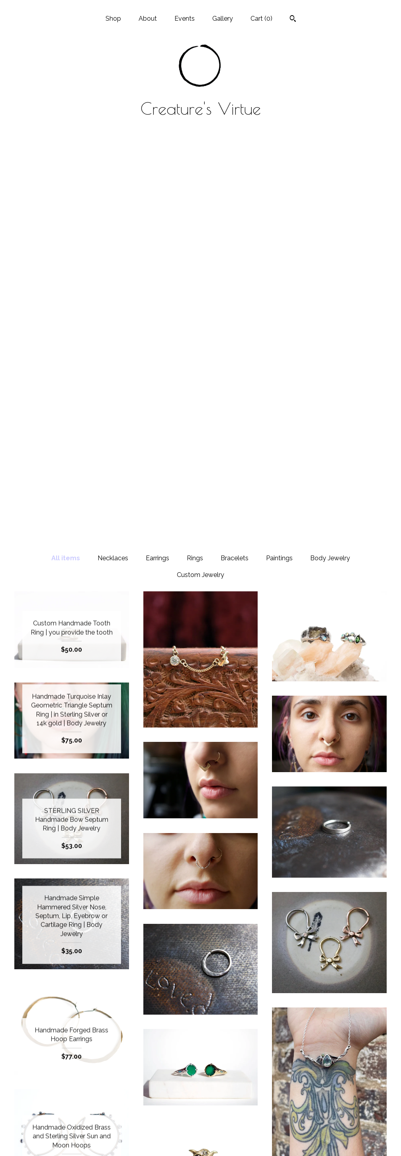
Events (184, 18)
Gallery (222, 18)
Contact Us (71, 1139)
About (148, 18)
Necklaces (113, 159)
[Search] (293, 19)
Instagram (200, 1074)
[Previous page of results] (158, 998)
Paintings (279, 159)
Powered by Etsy (329, 1100)
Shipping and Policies (72, 1126)
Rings (195, 159)
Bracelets (234, 159)
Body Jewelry (330, 159)
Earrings (157, 159)
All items (65, 159)
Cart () (261, 18)
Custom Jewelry (200, 176)
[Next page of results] (244, 998)
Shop (113, 18)
